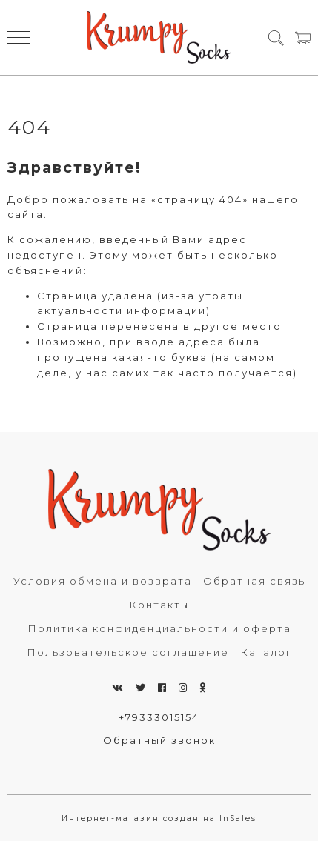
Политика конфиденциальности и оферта (159, 628)
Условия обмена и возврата (102, 581)
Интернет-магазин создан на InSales (159, 818)
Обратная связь (254, 581)
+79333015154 (159, 717)
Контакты (159, 605)
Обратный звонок (159, 740)
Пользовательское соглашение (128, 652)
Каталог (266, 652)
